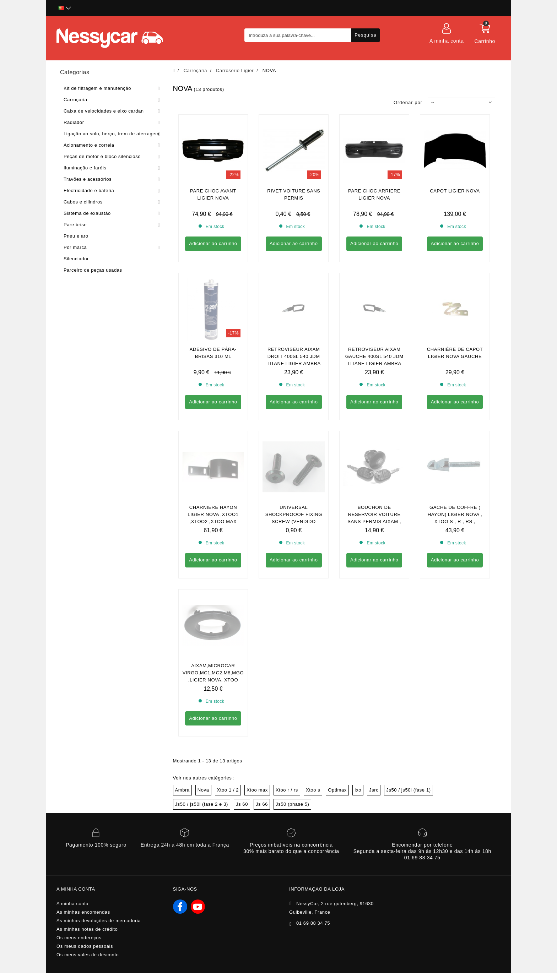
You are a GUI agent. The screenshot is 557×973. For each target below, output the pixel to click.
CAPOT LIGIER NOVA (455, 191)
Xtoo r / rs (287, 596)
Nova (203, 596)
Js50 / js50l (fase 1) (408, 596)
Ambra (182, 596)
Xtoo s (313, 596)
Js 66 (262, 610)
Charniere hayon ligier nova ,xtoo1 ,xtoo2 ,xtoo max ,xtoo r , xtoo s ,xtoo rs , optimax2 (213, 392)
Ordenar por (408, 102)
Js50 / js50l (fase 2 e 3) (201, 610)
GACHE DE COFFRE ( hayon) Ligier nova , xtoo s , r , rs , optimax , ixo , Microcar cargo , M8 (454, 392)
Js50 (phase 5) (292, 610)
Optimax (337, 596)
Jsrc (373, 596)
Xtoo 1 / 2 (228, 596)
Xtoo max (257, 596)
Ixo (358, 596)
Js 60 (242, 610)
